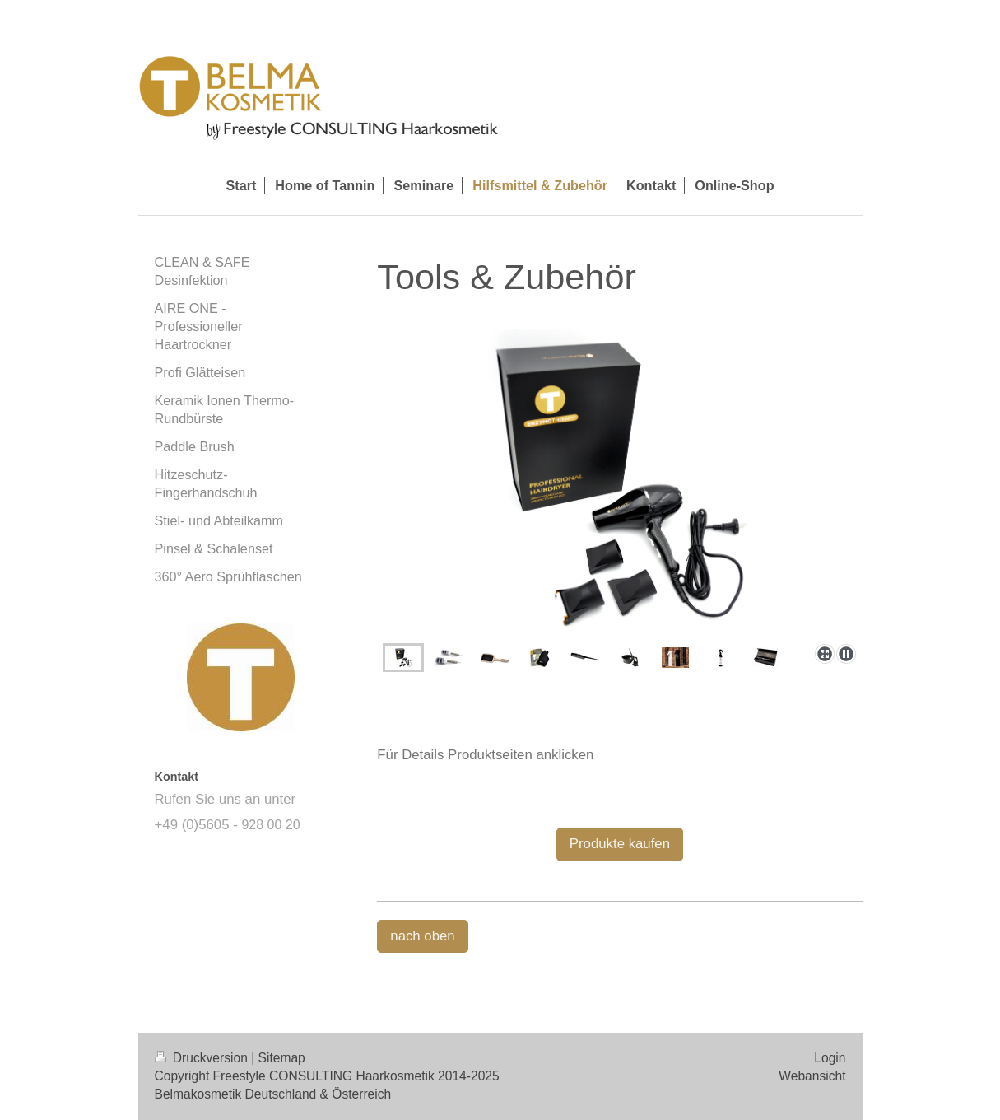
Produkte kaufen (620, 844)
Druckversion (203, 1058)
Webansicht (812, 1076)
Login (829, 1058)
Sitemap (281, 1058)
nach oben (422, 936)
